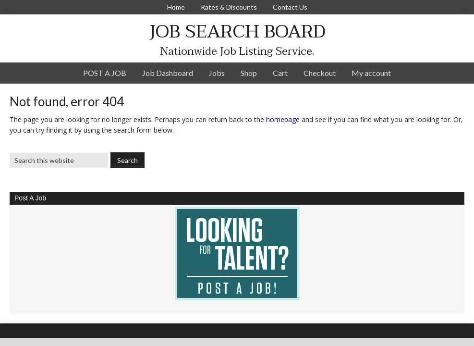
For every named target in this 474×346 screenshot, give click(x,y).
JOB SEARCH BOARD (237, 31)
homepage (283, 119)
